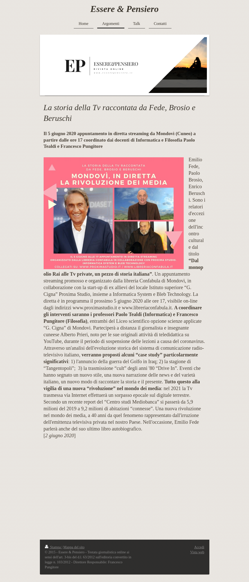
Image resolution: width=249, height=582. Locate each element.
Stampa (53, 547)
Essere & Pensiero (124, 9)
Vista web (197, 552)
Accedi (199, 547)
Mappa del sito (73, 547)
